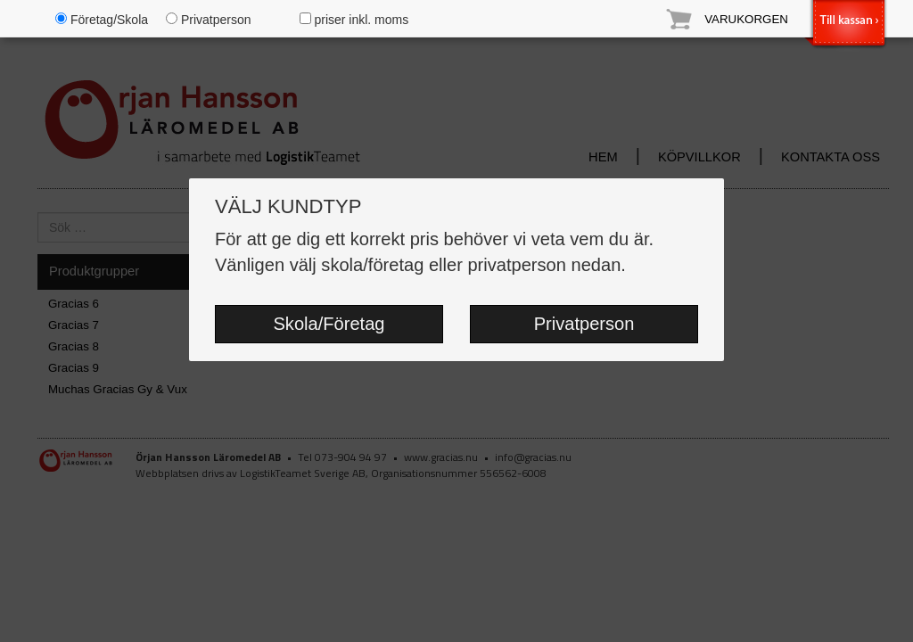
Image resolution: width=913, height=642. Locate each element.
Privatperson (584, 323)
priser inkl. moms (354, 19)
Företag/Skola (101, 19)
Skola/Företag (328, 323)
